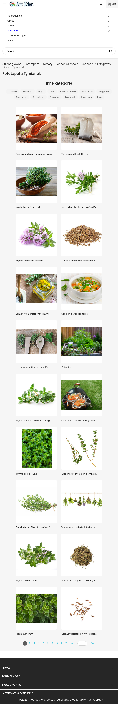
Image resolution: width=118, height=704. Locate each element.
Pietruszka (87, 91)
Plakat (10, 25)
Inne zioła (86, 97)
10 (66, 643)
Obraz (10, 20)
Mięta (41, 91)
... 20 (91, 643)
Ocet (52, 91)
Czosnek (12, 91)
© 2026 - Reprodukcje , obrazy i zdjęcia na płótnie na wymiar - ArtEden (61, 699)
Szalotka (54, 97)
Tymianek (70, 97)
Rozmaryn (21, 97)
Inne (99, 97)
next (73, 643)
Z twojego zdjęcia (17, 35)
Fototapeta (13, 30)
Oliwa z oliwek (68, 91)
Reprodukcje (14, 15)
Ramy (10, 40)
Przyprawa (104, 91)
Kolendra (27, 91)
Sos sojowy (39, 97)
